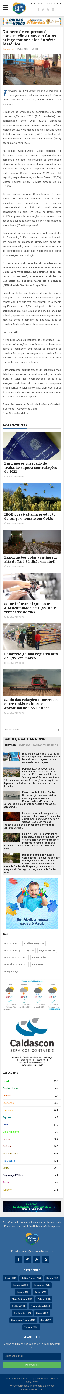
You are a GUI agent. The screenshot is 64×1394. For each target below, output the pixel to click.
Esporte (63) (23, 1292)
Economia (30, 1103)
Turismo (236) (31, 1327)
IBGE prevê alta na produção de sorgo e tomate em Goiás (29, 516)
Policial (30, 1139)
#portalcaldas (39, 957)
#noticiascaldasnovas (15, 957)
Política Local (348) (40, 1306)
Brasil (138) (10, 1278)
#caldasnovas (11, 943)
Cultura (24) (52, 1278)
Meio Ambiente (30, 1132)
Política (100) (18, 1306)
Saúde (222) (42, 1313)
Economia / (9, 49)
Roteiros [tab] (24, 745)
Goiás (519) (40, 1292)
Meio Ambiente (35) (22, 1299)
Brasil (30, 1081)
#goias (30, 950)
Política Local (30, 1153)
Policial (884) (44, 1299)
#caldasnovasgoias (34, 943)
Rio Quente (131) (22, 1313)
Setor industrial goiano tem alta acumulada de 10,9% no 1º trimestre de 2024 (30, 607)
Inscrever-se (32, 1365)
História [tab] (11, 745)
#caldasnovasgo (12, 950)
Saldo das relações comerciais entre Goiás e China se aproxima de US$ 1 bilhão (31, 703)
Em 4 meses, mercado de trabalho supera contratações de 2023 (30, 467)
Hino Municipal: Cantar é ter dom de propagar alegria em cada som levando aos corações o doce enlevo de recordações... (41, 758)
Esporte (30, 1117)
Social (30, 1182)
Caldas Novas (30, 1088)
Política (30, 1146)
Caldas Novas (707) (31, 1278)
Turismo (30, 1190)
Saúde (30, 1168)
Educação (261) (42, 1285)
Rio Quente (30, 1161)
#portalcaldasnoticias (15, 964)
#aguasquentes (47, 950)
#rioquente (37, 964)
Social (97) (45, 1320)
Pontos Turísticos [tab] (45, 745)
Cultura (30, 1096)
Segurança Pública (30, 1175)
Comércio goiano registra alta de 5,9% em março (31, 656)
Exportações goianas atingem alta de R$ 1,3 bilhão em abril (30, 559)
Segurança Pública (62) (23, 1320)
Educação (30, 1110)
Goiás (30, 1125)
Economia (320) (20, 1285)
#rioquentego (11, 971)
